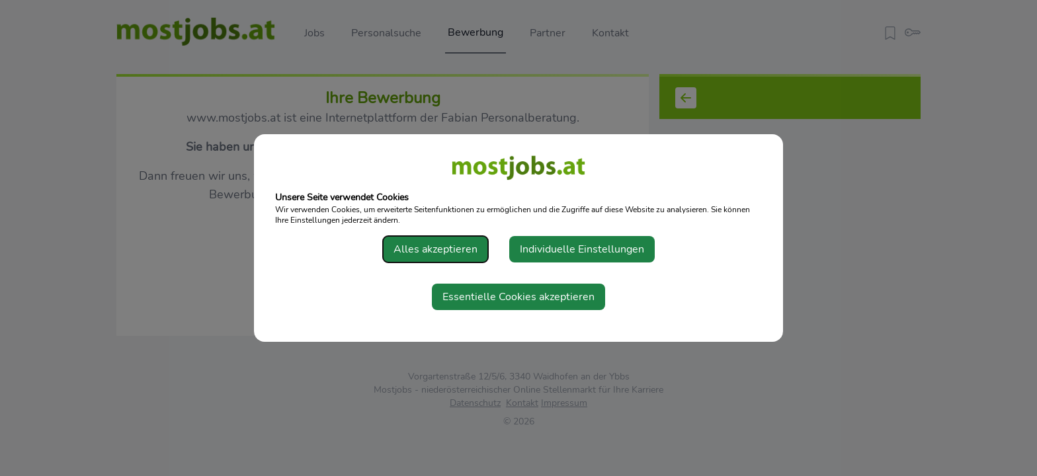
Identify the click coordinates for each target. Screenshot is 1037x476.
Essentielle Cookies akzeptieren (518, 297)
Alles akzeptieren (435, 249)
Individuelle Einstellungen (582, 249)
